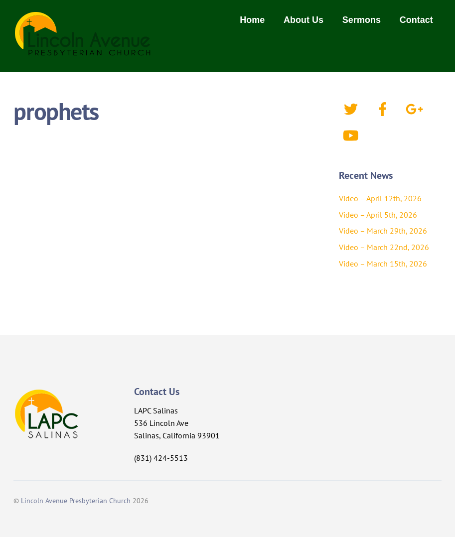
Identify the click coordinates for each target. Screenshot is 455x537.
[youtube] (352, 134)
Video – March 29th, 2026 (383, 231)
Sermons (361, 20)
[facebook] (384, 108)
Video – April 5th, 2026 (378, 215)
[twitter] (352, 108)
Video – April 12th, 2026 (380, 198)
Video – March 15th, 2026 (383, 263)
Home (252, 20)
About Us (303, 20)
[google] (416, 108)
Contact (416, 20)
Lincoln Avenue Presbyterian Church (76, 500)
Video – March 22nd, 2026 (384, 247)
